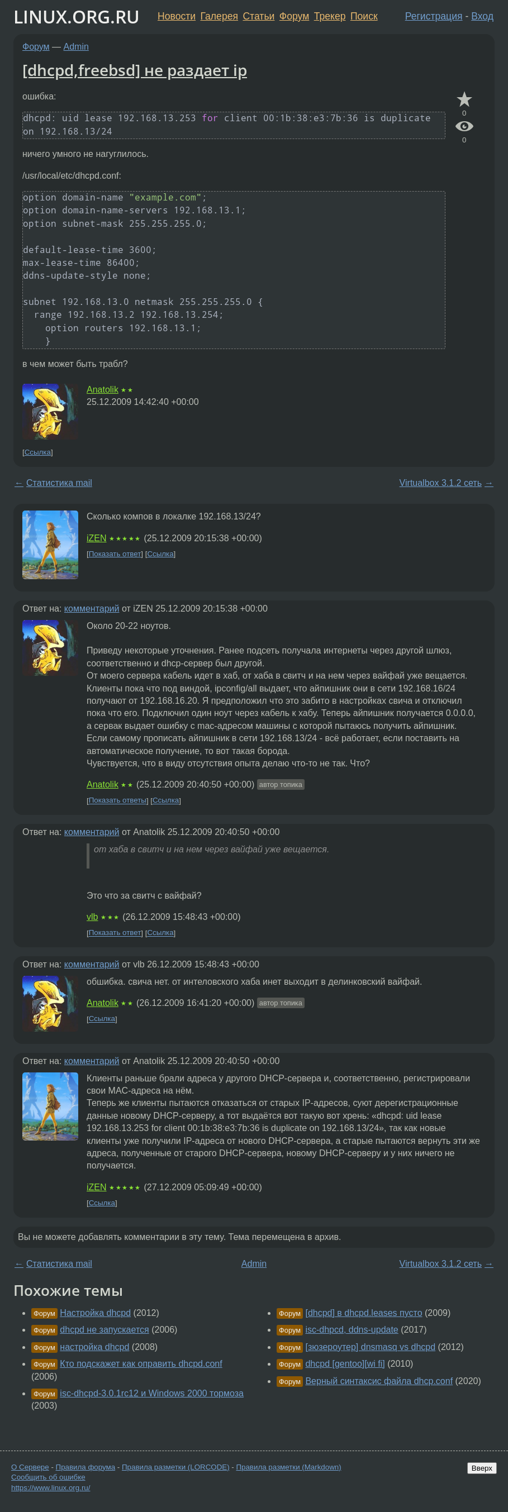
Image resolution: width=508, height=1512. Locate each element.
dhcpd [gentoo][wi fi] (344, 1363)
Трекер (330, 16)
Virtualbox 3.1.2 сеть (441, 483)
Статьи (258, 16)
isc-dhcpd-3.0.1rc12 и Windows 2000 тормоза (152, 1393)
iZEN (97, 538)
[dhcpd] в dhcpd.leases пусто (363, 1313)
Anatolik (102, 389)
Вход (482, 16)
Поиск (364, 16)
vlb (92, 917)
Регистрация (434, 16)
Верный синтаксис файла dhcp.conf (379, 1381)
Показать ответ (115, 554)
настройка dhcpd (94, 1347)
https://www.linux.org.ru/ (50, 1488)
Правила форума (86, 1467)
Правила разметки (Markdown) (288, 1467)
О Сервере (30, 1467)
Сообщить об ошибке (48, 1477)
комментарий (92, 608)
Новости (177, 16)
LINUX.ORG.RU (76, 16)
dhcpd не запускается (104, 1329)
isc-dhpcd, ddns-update (351, 1329)
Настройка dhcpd (95, 1313)
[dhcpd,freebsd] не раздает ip (134, 69)
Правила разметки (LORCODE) (176, 1467)
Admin (76, 46)
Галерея (219, 16)
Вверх (482, 1468)
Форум (294, 16)
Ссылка (38, 452)
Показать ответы (117, 800)
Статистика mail (59, 483)
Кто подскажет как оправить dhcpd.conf (141, 1363)
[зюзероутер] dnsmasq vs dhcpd (370, 1347)
